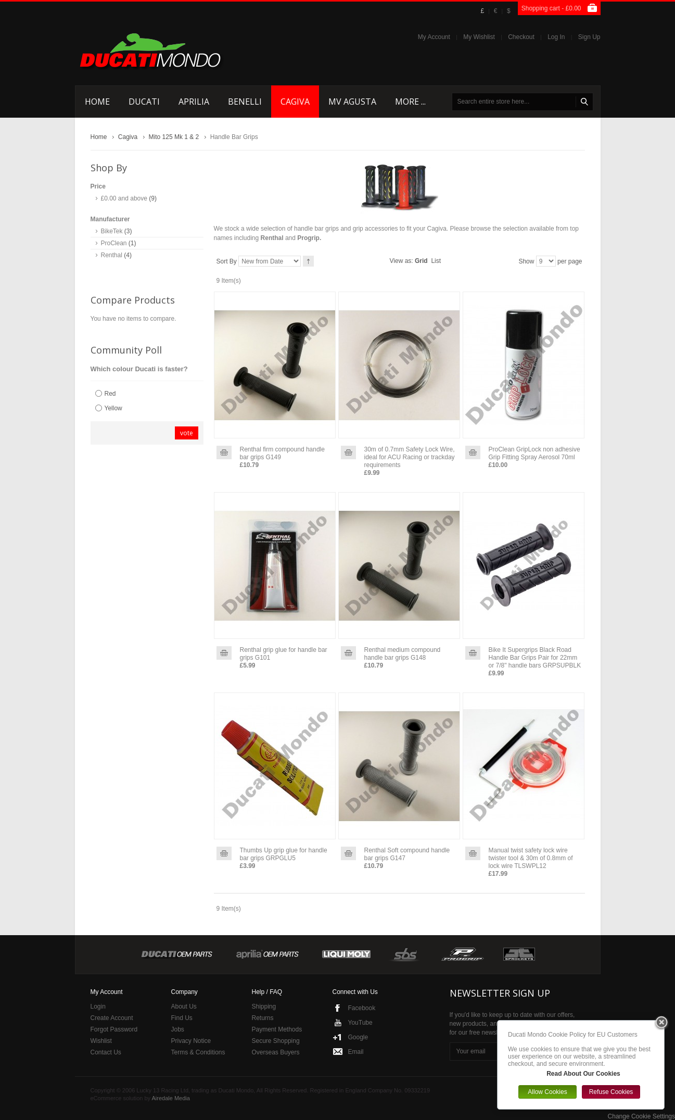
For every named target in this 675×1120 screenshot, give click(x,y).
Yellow (113, 408)
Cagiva (127, 137)
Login (98, 1006)
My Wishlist (479, 37)
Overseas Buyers (276, 1052)
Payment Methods (277, 1029)
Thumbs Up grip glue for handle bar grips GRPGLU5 (283, 854)
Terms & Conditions (198, 1052)
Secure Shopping (276, 1041)
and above (124, 198)
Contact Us (106, 1052)
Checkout (521, 37)
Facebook (362, 1008)
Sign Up (589, 37)
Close (661, 1023)
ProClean (114, 243)
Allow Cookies (547, 1092)
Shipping (264, 1006)
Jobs (177, 1029)
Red (110, 393)
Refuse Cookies (611, 1092)
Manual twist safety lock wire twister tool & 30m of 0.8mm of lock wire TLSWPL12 (531, 858)
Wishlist (101, 1041)
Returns (263, 1018)
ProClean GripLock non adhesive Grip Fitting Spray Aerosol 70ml (534, 453)
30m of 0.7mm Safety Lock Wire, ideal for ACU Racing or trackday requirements (409, 457)
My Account (434, 37)
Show (526, 261)
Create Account (112, 1018)
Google (358, 1037)
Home (99, 137)
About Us (184, 1006)
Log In (556, 37)
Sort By (226, 261)
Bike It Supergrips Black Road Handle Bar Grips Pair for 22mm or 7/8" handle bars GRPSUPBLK (535, 657)
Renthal (111, 255)
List (436, 261)
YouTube (360, 1022)
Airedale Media (171, 1098)
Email (356, 1051)
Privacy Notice (191, 1041)
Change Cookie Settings (641, 1116)
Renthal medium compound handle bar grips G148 (402, 653)
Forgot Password (114, 1029)
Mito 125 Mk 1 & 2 (174, 137)
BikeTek (112, 231)
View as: (401, 261)
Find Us (182, 1018)
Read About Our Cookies (583, 1073)
